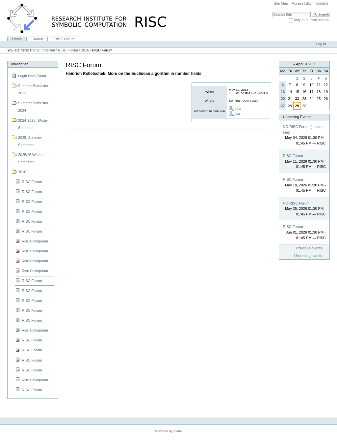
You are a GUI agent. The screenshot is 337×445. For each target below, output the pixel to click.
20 (283, 99)
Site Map (280, 3)
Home (17, 39)
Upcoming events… (310, 256)
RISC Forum (64, 39)
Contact (321, 3)
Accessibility (302, 3)
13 (283, 92)
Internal (49, 50)
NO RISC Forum (296, 203)
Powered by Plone (168, 431)
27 (283, 106)
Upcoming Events (297, 117)
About (38, 39)
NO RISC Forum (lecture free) (303, 129)
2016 (85, 50)
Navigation (19, 64)
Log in (321, 44)
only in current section (311, 20)
